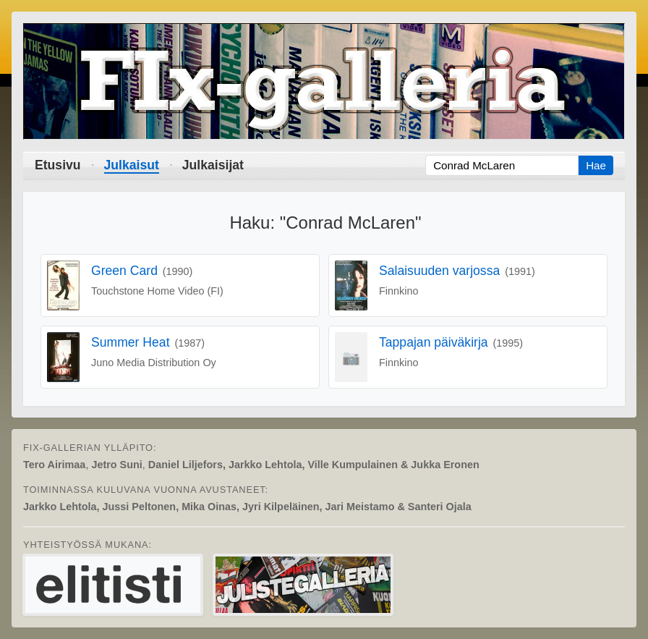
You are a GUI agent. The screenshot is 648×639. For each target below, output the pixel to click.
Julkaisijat (213, 165)
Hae (596, 165)
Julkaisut (131, 165)
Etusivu (58, 165)
